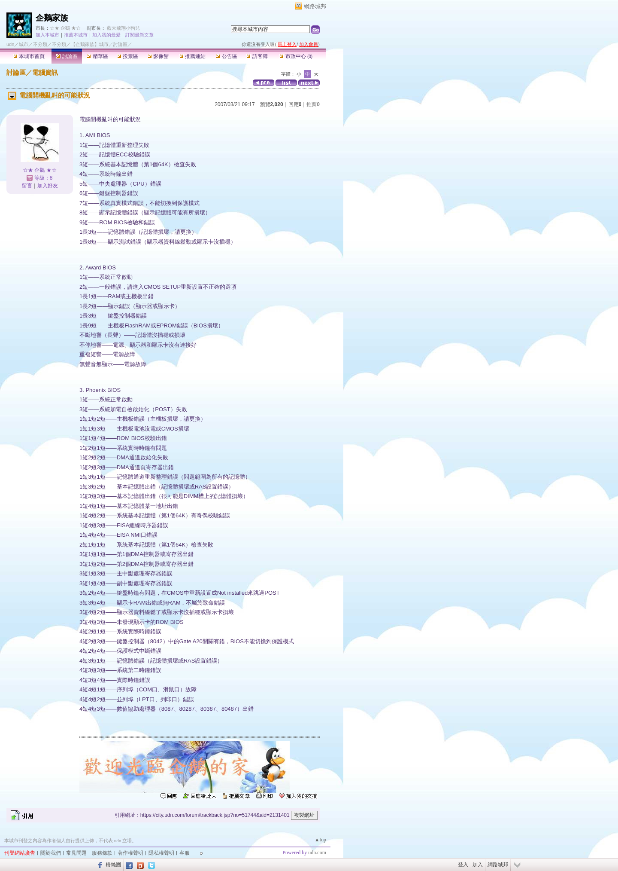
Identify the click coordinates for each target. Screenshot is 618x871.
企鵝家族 (52, 17)
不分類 (40, 44)
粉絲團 (113, 865)
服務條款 (102, 853)
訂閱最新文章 (139, 34)
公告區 (226, 56)
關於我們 (50, 853)
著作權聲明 (130, 853)
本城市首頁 (29, 56)
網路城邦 (315, 6)
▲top (320, 840)
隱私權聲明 (161, 853)
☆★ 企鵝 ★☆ (65, 28)
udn (10, 44)
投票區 (127, 56)
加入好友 (47, 186)
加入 (478, 865)
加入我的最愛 (106, 34)
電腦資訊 (45, 72)
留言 (27, 186)
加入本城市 (47, 34)
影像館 (158, 56)
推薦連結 (192, 56)
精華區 (97, 56)
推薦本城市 (76, 34)
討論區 (66, 56)
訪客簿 (256, 56)
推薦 (313, 104)
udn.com (317, 853)
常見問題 (76, 853)
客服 (184, 853)
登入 (463, 865)
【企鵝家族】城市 (90, 44)
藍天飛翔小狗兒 (123, 28)
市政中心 (295, 56)
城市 (23, 44)
